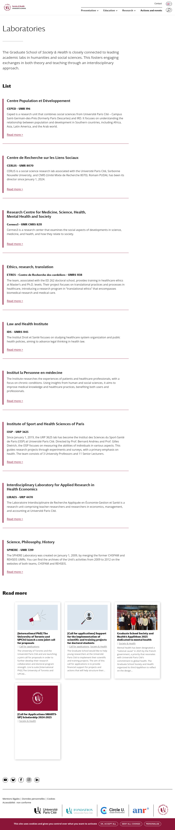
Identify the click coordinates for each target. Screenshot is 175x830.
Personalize (152, 824)
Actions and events (151, 10)
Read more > (15, 135)
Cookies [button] (51, 798)
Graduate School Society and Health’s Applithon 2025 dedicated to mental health (135, 636)
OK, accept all (108, 824)
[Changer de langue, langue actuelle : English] (168, 4)
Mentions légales (11, 798)
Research (127, 10)
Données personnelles (33, 798)
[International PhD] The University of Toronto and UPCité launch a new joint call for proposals (36, 638)
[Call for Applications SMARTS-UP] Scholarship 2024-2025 (37, 716)
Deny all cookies (131, 824)
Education (109, 10)
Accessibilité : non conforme (17, 802)
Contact (158, 4)
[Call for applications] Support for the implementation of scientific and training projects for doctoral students (87, 638)
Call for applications (29, 646)
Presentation (88, 10)
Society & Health (98, 646)
